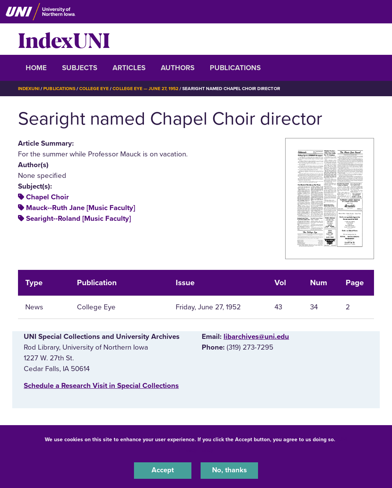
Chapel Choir (47, 197)
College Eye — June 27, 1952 (146, 88)
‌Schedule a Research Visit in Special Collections (101, 385)
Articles (129, 68)
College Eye (94, 88)
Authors (177, 68)
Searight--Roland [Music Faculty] (78, 218)
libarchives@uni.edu (256, 336)
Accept (163, 470)
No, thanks (229, 470)
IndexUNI (64, 39)
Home (36, 68)
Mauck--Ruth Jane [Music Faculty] (80, 208)
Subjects (79, 68)
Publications (235, 68)
